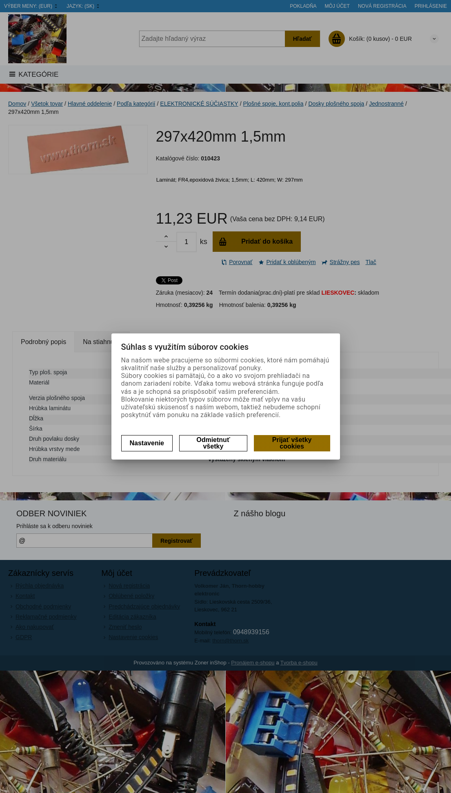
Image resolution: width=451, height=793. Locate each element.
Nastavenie (147, 443)
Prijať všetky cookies (292, 443)
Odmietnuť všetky (213, 443)
